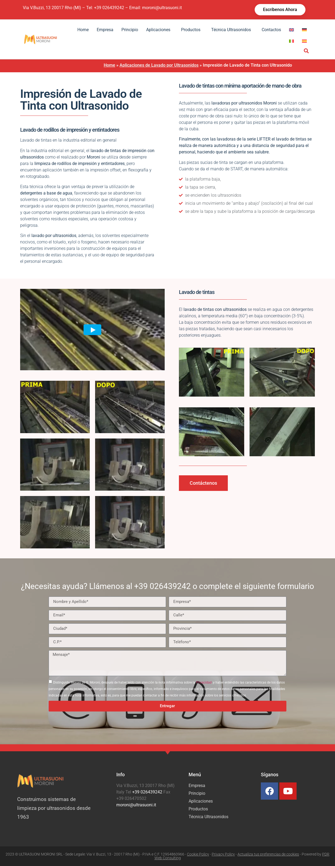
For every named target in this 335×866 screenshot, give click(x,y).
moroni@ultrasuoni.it (162, 7)
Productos (192, 30)
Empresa (105, 29)
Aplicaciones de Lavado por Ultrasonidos (159, 65)
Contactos (271, 29)
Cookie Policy (198, 854)
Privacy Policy (223, 854)
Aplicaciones (159, 30)
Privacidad (204, 682)
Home (83, 29)
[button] (306, 50)
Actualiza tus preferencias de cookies (268, 854)
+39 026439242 (109, 7)
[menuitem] (291, 30)
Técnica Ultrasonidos (232, 30)
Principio (129, 29)
